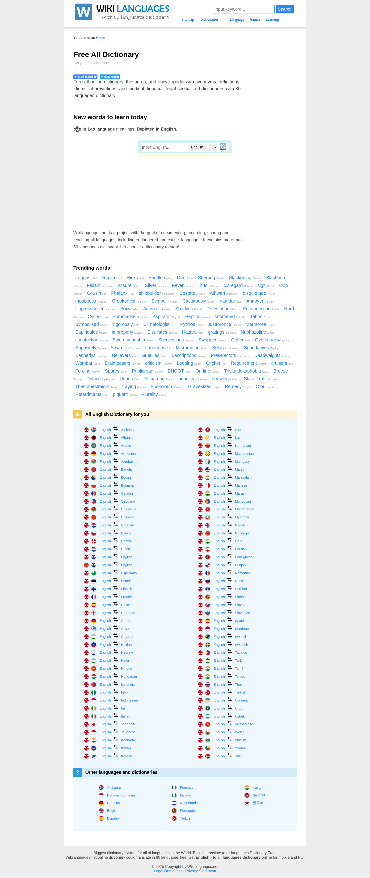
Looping (189, 363)
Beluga (225, 347)
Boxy (129, 308)
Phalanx (122, 293)
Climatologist (159, 324)
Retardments (91, 394)
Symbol (164, 301)
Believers (124, 355)
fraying (134, 386)
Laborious (158, 347)
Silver (156, 285)
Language (237, 20)
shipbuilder (156, 293)
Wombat (87, 363)
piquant (125, 394)
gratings (222, 332)
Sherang (211, 277)
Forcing (87, 371)
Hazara (192, 332)
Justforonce (224, 324)
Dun (185, 277)
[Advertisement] (185, 193)
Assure (128, 285)
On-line (207, 371)
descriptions (189, 355)
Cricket (216, 363)
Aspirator (167, 316)
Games (255, 19)
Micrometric (191, 347)
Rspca (112, 277)
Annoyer (259, 301)
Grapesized (204, 386)
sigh (265, 285)
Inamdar (230, 301)
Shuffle (160, 277)
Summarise (130, 316)
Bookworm (167, 386)
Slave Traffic (261, 378)
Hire (134, 277)
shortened (229, 316)
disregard (238, 285)
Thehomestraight (96, 386)
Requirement (248, 363)
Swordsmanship (133, 339)
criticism (158, 363)
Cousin (96, 293)
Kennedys (91, 355)
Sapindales (91, 332)
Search (284, 9)
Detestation (222, 308)
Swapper (212, 339)
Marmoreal (260, 324)
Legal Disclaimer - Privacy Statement (185, 871)
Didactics (101, 378)
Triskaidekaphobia (246, 371)
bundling (192, 378)
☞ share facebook (85, 76)
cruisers (282, 363)
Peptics (197, 316)
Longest (86, 277)
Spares (116, 371)
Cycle (98, 316)
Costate (192, 293)
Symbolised (91, 324)
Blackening (245, 277)
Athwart (224, 293)
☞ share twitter (110, 76)
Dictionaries (210, 20)
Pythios (191, 324)
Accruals (157, 308)
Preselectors (230, 355)
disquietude (259, 293)
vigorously (125, 324)
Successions (175, 339)
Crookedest (129, 301)
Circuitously (198, 301)
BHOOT (179, 371)
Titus (208, 285)
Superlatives (261, 347)
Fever (182, 285)
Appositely (90, 347)
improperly (127, 332)
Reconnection (261, 308)
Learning (272, 19)
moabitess (91, 301)
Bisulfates (162, 332)
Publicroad (147, 371)
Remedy (238, 386)
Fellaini (99, 285)
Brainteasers (122, 363)
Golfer (240, 339)
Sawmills (125, 347)
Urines (129, 378)
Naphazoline (257, 332)
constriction (91, 339)
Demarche (158, 378)
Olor (265, 386)
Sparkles (188, 308)
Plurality (154, 394)
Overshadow (272, 339)
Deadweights (272, 355)
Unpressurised (95, 308)
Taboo (260, 316)
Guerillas (154, 355)
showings (225, 378)
